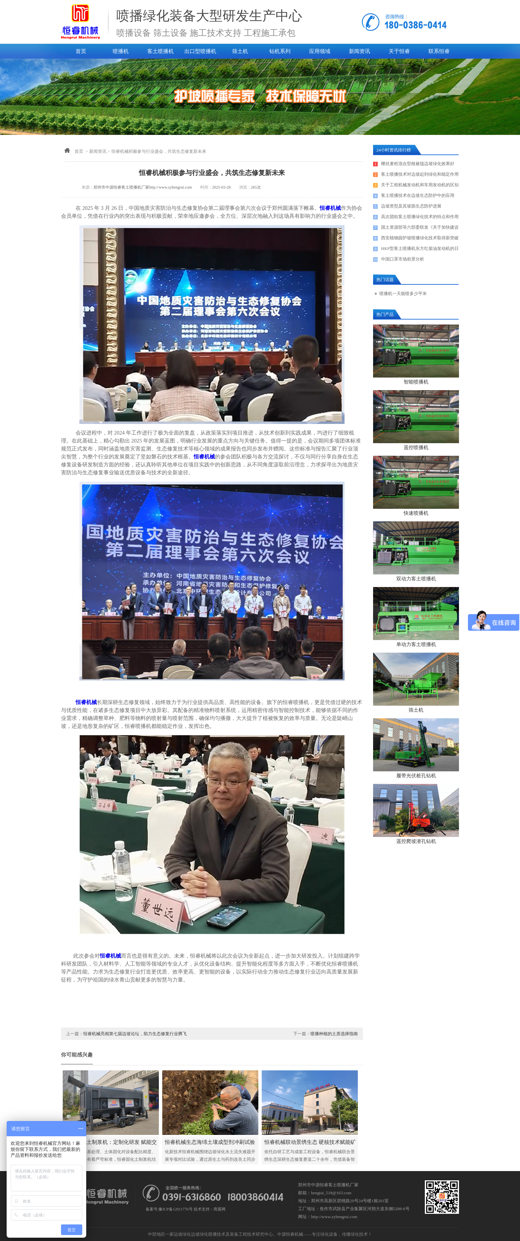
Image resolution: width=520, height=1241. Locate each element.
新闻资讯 (359, 51)
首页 (81, 51)
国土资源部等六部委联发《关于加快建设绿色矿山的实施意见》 (420, 229)
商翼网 (220, 1209)
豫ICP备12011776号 (175, 1209)
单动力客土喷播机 (416, 644)
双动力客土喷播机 (416, 578)
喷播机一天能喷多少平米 (403, 293)
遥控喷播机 (416, 447)
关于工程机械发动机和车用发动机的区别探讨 (420, 186)
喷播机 (121, 51)
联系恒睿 (439, 51)
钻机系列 (280, 51)
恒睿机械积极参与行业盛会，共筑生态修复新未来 (158, 151)
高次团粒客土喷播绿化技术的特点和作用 (420, 216)
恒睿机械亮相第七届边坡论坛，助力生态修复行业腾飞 (135, 1033)
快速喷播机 (416, 513)
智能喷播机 (416, 381)
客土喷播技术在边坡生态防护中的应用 (417, 195)
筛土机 (240, 51)
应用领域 (319, 51)
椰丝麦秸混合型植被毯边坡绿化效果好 (417, 163)
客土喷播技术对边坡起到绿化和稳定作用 (420, 174)
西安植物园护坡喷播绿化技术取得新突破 (420, 237)
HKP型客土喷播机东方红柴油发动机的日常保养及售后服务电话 (420, 250)
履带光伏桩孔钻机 (416, 775)
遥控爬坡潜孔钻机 (416, 841)
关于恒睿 (399, 51)
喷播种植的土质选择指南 (334, 1033)
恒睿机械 (330, 208)
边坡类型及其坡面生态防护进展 (411, 206)
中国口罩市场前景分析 (402, 259)
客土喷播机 (160, 51)
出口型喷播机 (200, 51)
